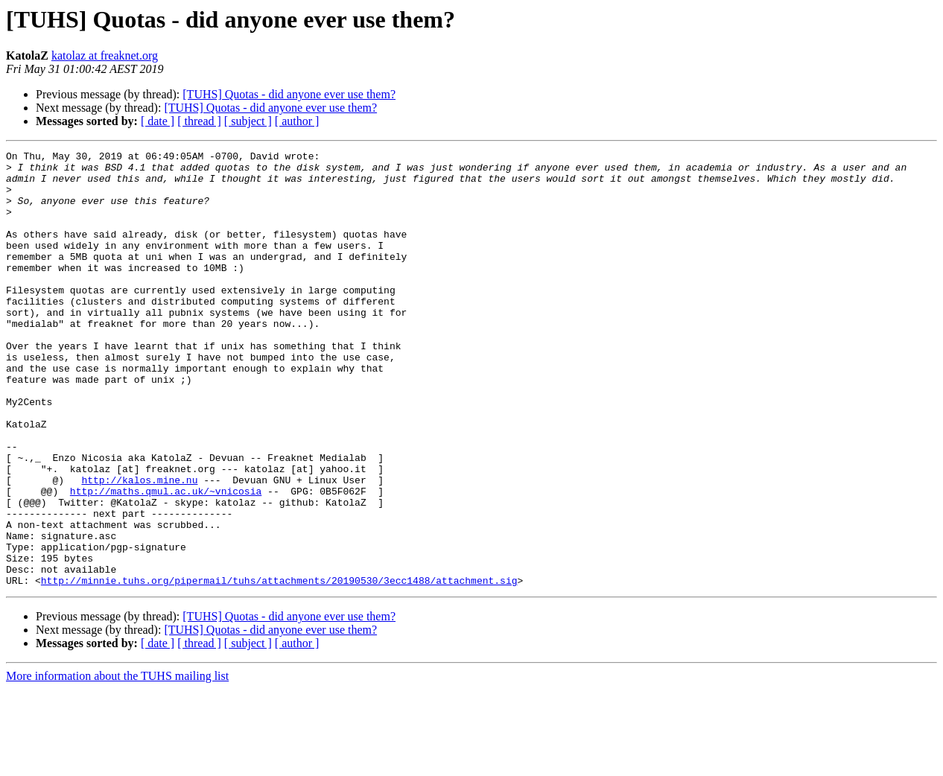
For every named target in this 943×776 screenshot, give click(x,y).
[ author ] (297, 121)
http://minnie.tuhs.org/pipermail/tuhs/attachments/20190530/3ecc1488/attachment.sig (279, 667)
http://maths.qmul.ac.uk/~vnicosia (165, 560)
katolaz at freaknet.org (104, 55)
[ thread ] (199, 121)
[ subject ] (248, 121)
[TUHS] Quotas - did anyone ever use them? (289, 94)
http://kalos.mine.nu (139, 546)
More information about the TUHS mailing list (117, 763)
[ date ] (157, 121)
